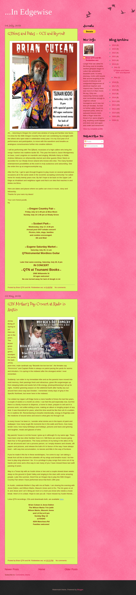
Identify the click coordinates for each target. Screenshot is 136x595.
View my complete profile (93, 129)
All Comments (91, 146)
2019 (114, 64)
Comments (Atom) (23, 575)
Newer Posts (12, 569)
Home (41, 569)
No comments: (61, 287)
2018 (114, 82)
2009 (114, 116)
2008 (114, 120)
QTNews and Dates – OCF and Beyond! (36, 33)
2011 (114, 109)
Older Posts (71, 569)
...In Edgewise (28, 11)
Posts (88, 141)
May (116, 77)
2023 (114, 49)
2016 (114, 90)
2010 (114, 113)
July (116, 67)
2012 (114, 105)
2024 (114, 45)
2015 (114, 94)
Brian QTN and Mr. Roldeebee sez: (93, 59)
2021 (114, 56)
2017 (114, 86)
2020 (114, 60)
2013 (114, 101)
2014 (114, 97)
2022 (114, 53)
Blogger (80, 590)
